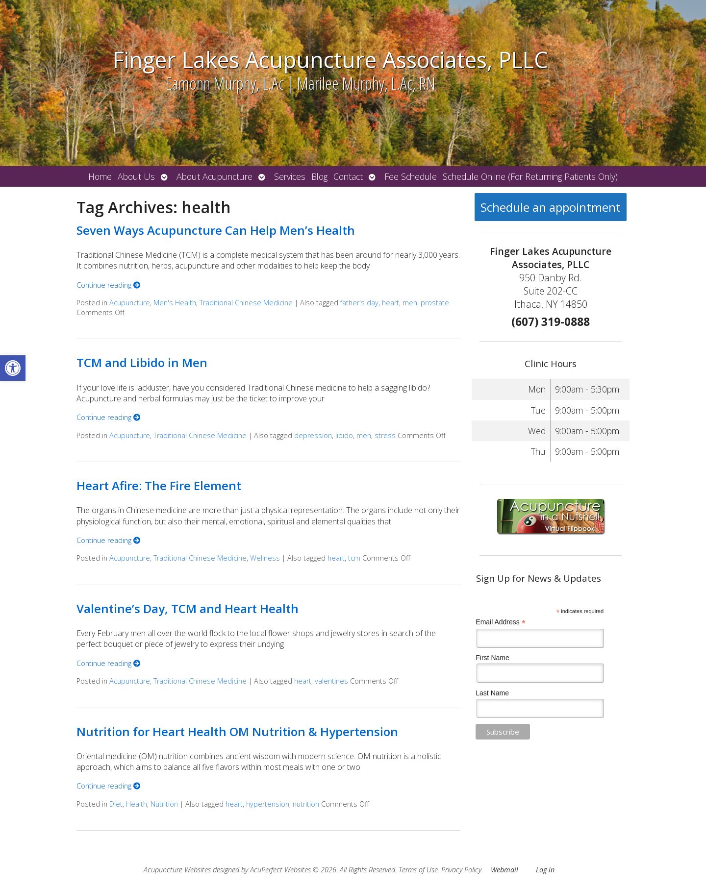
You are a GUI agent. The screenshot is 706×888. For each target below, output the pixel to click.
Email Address (501, 622)
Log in (545, 869)
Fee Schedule (410, 176)
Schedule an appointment (550, 207)
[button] (12, 368)
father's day (359, 302)
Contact (348, 176)
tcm (354, 558)
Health (136, 804)
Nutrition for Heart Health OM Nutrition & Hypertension (237, 731)
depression (313, 435)
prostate (435, 302)
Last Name (492, 693)
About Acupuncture (214, 176)
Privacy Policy (461, 869)
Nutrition (164, 804)
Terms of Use (418, 869)
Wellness (265, 558)
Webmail (504, 869)
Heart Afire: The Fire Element (158, 485)
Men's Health (174, 302)
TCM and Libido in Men (141, 362)
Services (289, 176)
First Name (492, 658)
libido (344, 435)
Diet (116, 804)
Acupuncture (129, 302)
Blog (319, 176)
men (410, 302)
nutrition (306, 804)
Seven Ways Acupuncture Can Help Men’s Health (215, 230)
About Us (136, 176)
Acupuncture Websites (177, 869)
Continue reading (108, 285)
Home (100, 176)
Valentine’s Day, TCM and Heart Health (187, 608)
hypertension (267, 804)
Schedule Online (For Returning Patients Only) (530, 176)
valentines (331, 681)
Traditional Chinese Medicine (246, 302)
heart (390, 302)
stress (385, 435)
